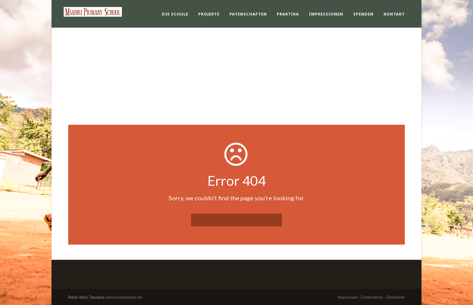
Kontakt (394, 14)
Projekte (209, 14)
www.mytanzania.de (124, 297)
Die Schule (175, 14)
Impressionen (326, 14)
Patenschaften (248, 14)
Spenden (363, 14)
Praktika (288, 14)
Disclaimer (395, 297)
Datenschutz (372, 297)
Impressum (347, 297)
